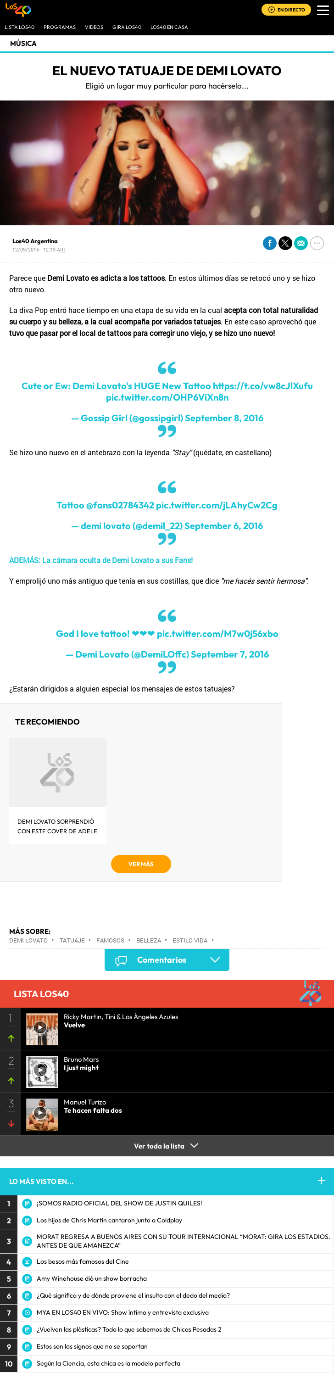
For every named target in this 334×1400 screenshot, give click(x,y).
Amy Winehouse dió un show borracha (92, 1278)
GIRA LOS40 (126, 27)
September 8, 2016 (224, 418)
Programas (60, 27)
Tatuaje (72, 940)
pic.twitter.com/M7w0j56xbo (217, 633)
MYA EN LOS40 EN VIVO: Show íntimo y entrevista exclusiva (123, 1312)
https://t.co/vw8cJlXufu (263, 385)
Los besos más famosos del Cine (83, 1261)
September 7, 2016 (230, 654)
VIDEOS (94, 27)
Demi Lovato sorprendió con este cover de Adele (57, 826)
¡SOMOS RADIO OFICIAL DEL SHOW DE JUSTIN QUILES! (119, 1203)
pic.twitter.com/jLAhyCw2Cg (217, 505)
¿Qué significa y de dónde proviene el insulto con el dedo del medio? (133, 1295)
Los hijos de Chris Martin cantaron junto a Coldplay (109, 1220)
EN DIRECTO (291, 10)
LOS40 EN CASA (169, 27)
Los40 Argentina (35, 241)
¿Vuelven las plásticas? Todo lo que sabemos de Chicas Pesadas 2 (129, 1329)
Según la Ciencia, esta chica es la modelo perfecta (108, 1363)
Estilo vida (190, 940)
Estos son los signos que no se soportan (92, 1346)
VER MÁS (141, 864)
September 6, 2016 (223, 525)
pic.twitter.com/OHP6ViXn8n (167, 397)
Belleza (148, 940)
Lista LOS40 (19, 27)
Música (23, 43)
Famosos (110, 940)
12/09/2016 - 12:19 (39, 249)
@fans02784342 (120, 505)
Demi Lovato (28, 940)
